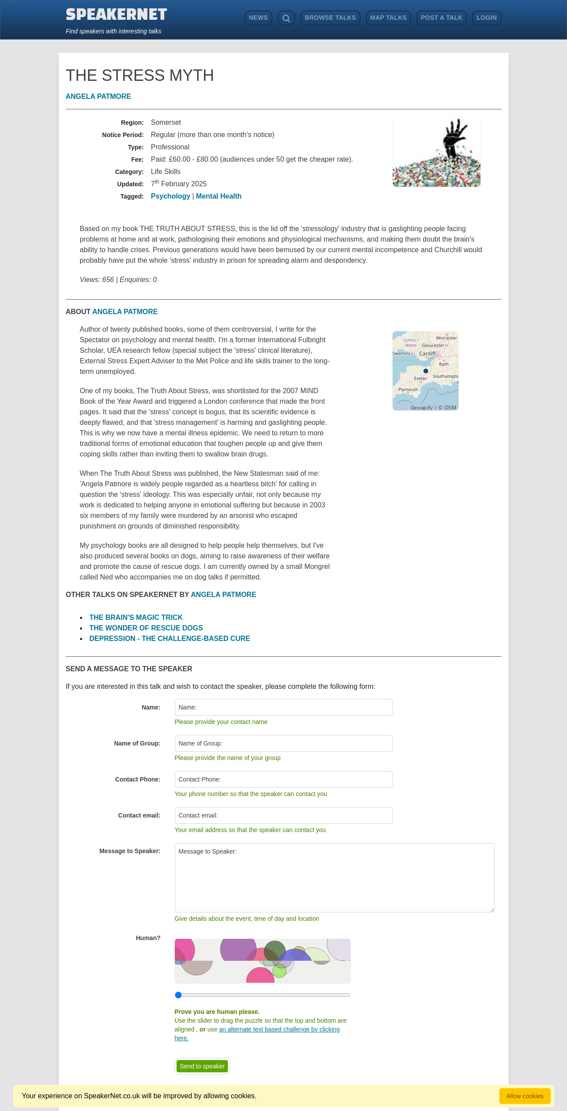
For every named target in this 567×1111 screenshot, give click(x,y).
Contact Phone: (137, 779)
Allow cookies (525, 1096)
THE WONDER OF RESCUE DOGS (146, 628)
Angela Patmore (98, 96)
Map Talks (388, 17)
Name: (151, 707)
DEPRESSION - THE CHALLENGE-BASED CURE (170, 638)
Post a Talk (441, 17)
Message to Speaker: (129, 850)
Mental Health (219, 196)
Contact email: (139, 815)
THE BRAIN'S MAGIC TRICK (136, 617)
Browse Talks (330, 17)
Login (487, 17)
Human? (148, 937)
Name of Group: (137, 743)
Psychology (171, 196)
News (258, 17)
